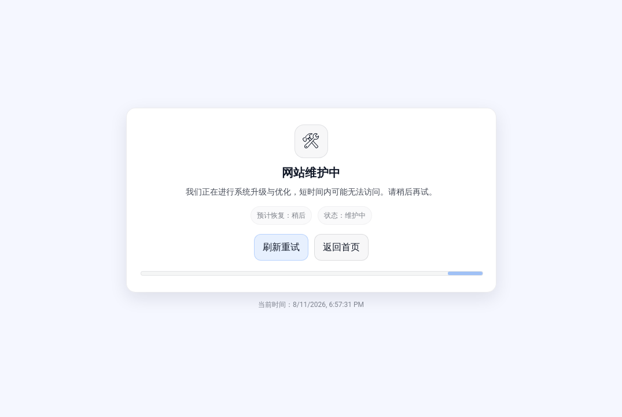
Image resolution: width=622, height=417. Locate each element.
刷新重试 (281, 247)
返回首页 (341, 247)
